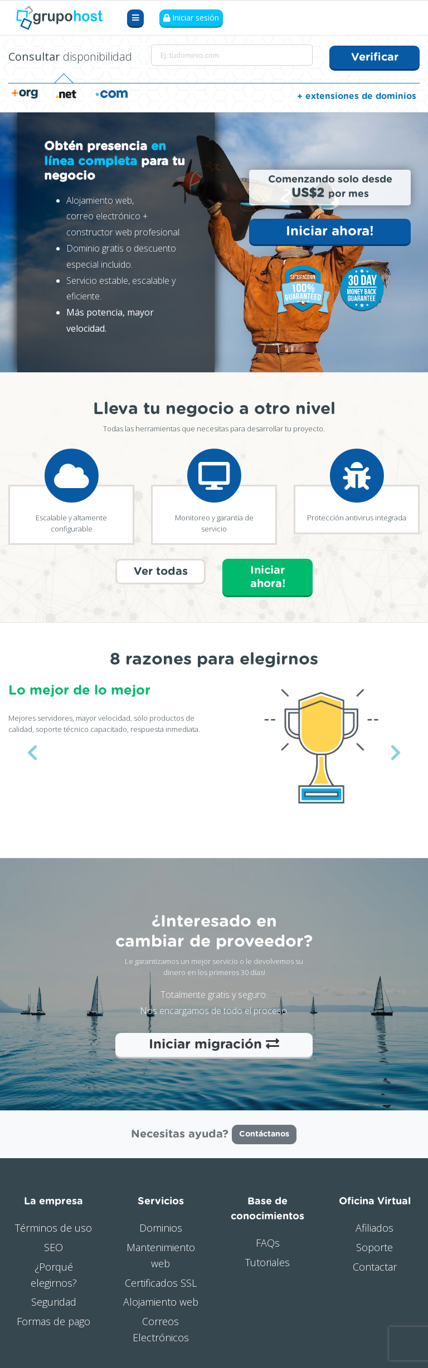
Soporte (374, 1245)
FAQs (268, 1241)
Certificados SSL (161, 1281)
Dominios (160, 1226)
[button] (32, 751)
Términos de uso (53, 1226)
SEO (53, 1245)
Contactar (375, 1265)
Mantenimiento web (161, 1253)
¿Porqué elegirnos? (54, 1273)
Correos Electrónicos (161, 1327)
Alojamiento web (160, 1300)
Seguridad (53, 1300)
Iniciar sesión (191, 18)
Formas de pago (53, 1319)
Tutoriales (267, 1260)
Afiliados (374, 1226)
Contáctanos (264, 1133)
